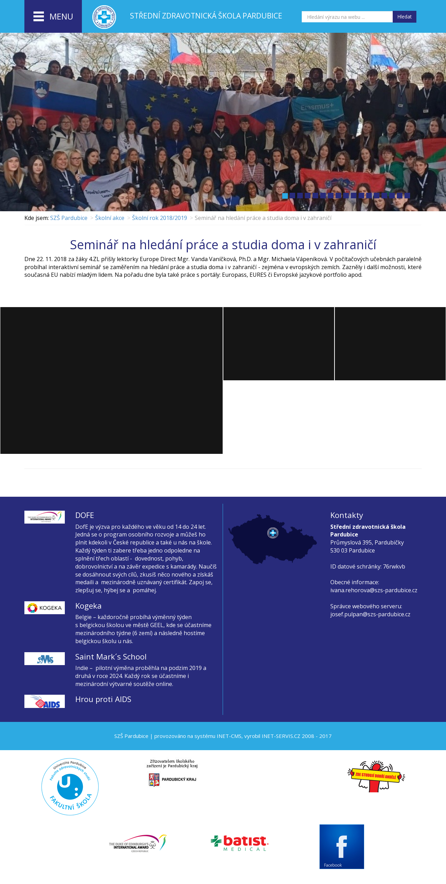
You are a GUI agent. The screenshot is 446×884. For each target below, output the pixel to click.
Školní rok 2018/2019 (159, 218)
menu (53, 16)
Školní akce (109, 218)
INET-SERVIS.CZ (281, 735)
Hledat (404, 16)
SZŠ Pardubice (68, 218)
